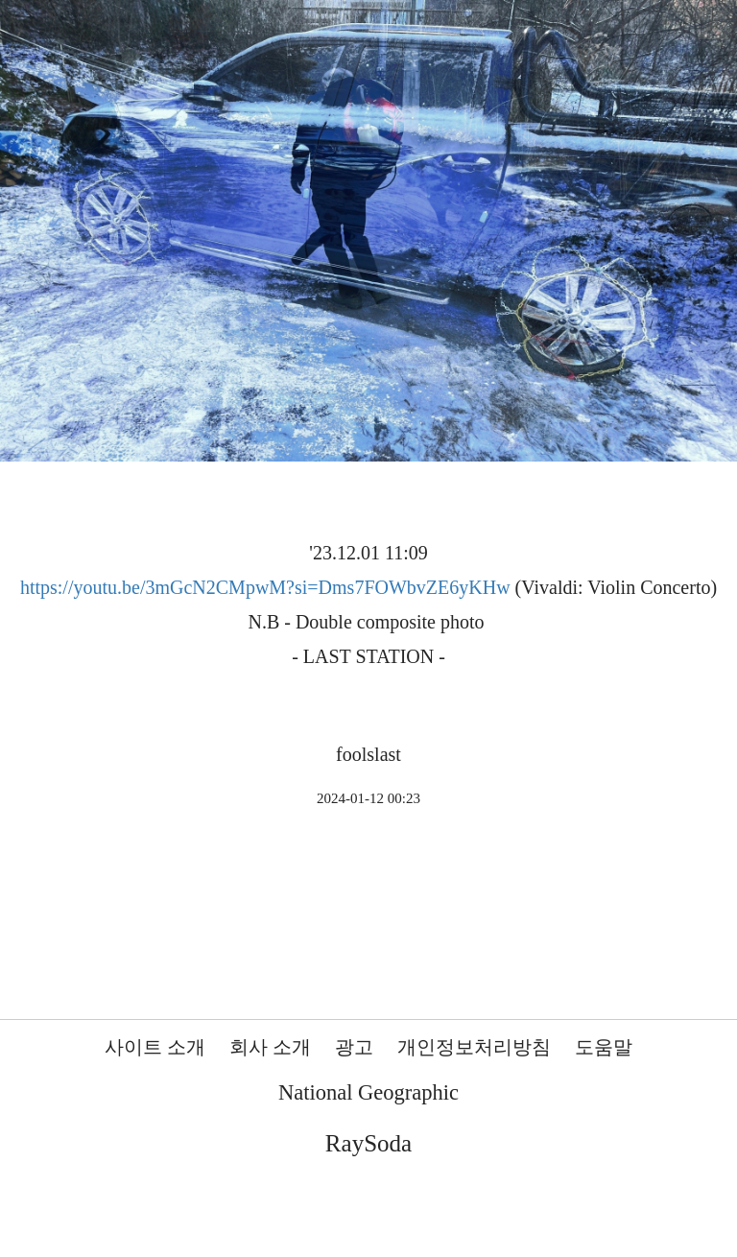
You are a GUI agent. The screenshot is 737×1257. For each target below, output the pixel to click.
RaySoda (368, 1143)
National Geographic (368, 1092)
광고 (354, 1046)
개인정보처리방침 (474, 1046)
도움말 (603, 1046)
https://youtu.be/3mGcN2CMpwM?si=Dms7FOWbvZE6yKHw (265, 587)
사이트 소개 (155, 1046)
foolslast (368, 754)
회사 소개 (270, 1046)
